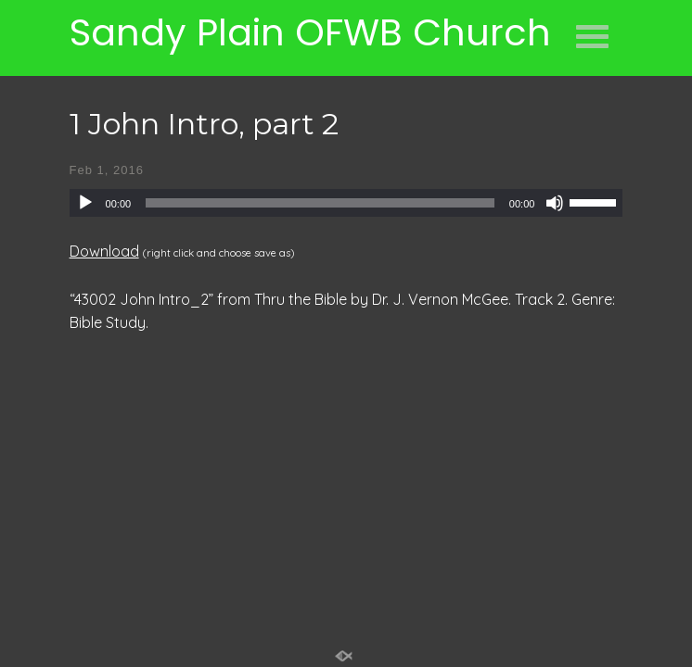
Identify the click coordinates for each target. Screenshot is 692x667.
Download (104, 251)
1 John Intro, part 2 (204, 124)
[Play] (85, 203)
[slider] (320, 203)
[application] (346, 203)
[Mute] (554, 203)
